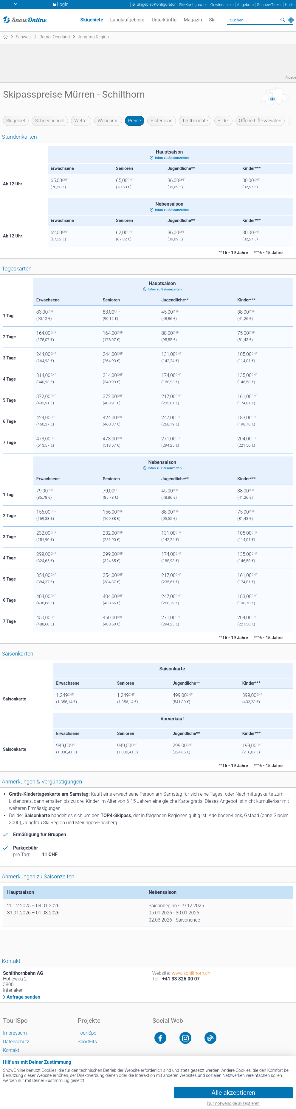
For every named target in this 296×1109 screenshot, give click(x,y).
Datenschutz (16, 1041)
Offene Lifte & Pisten (260, 120)
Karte (290, 4)
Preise (134, 120)
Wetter (81, 120)
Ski (212, 20)
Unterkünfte (164, 20)
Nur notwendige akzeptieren (233, 1103)
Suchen (282, 20)
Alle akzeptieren (233, 1092)
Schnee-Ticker (269, 4)
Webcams (107, 120)
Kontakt (11, 1050)
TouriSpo (87, 1033)
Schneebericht (50, 120)
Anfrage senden (23, 997)
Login (63, 4)
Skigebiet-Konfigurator (156, 4)
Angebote (245, 4)
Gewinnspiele (222, 4)
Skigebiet (15, 120)
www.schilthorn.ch (191, 973)
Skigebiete (91, 20)
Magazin (193, 20)
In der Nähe (291, 20)
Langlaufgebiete (127, 20)
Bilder (224, 120)
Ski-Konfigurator (193, 4)
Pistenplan (162, 120)
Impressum (15, 1033)
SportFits (87, 1041)
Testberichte (195, 120)
